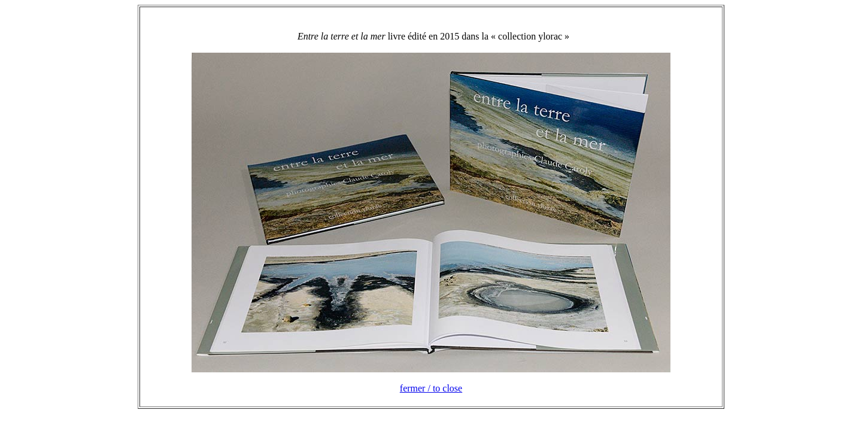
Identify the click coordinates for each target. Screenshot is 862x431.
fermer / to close (431, 388)
